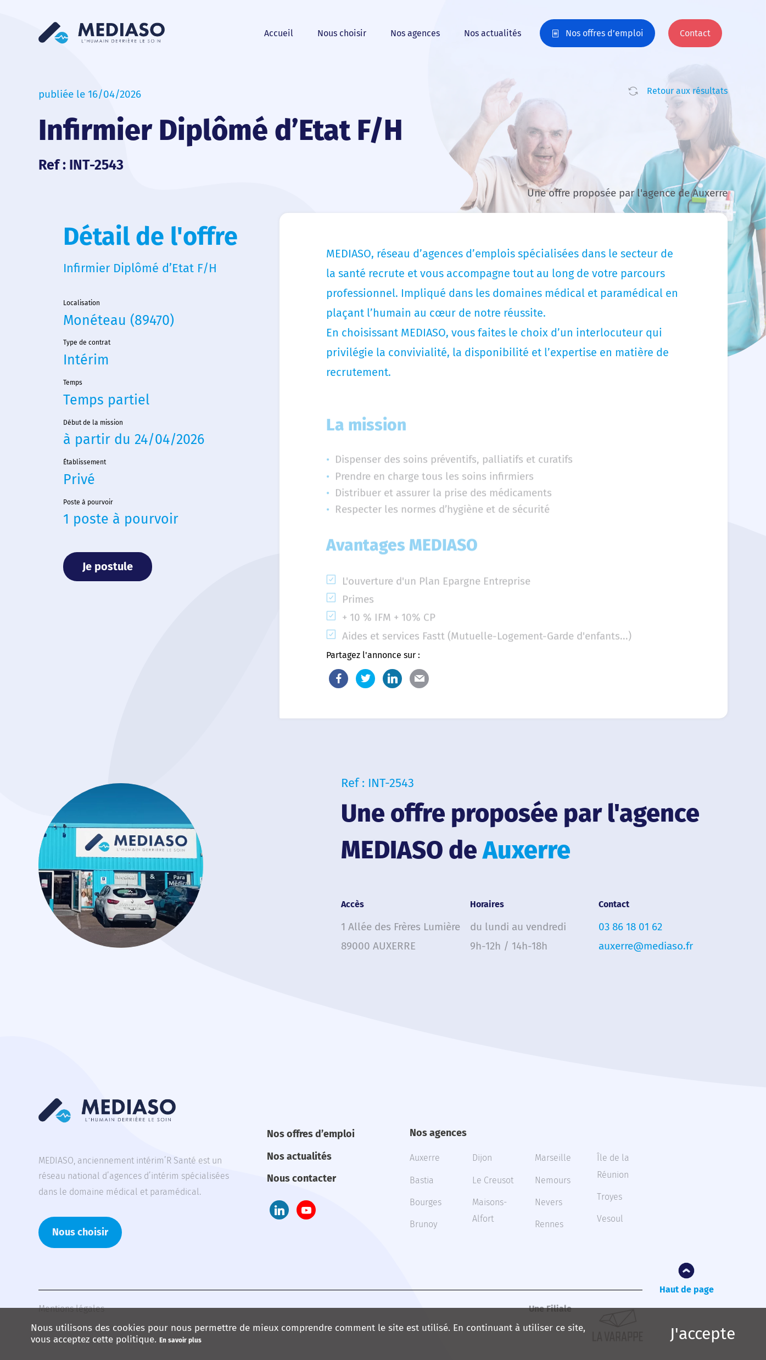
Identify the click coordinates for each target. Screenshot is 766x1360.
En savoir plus (180, 1340)
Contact (695, 33)
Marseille (553, 1158)
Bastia (422, 1180)
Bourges (425, 1202)
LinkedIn (392, 678)
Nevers (548, 1202)
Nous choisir (341, 33)
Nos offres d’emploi (605, 33)
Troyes (609, 1197)
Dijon (482, 1158)
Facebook (338, 678)
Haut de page (686, 1289)
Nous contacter (301, 1178)
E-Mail (419, 678)
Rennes (549, 1224)
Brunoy (423, 1224)
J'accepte (702, 1334)
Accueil (278, 33)
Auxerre (425, 1158)
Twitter (365, 678)
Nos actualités (492, 33)
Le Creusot (492, 1180)
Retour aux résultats (687, 91)
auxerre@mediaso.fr (646, 946)
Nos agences (415, 33)
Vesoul (610, 1218)
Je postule (107, 566)
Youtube (306, 1209)
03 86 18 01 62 (630, 926)
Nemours (553, 1180)
